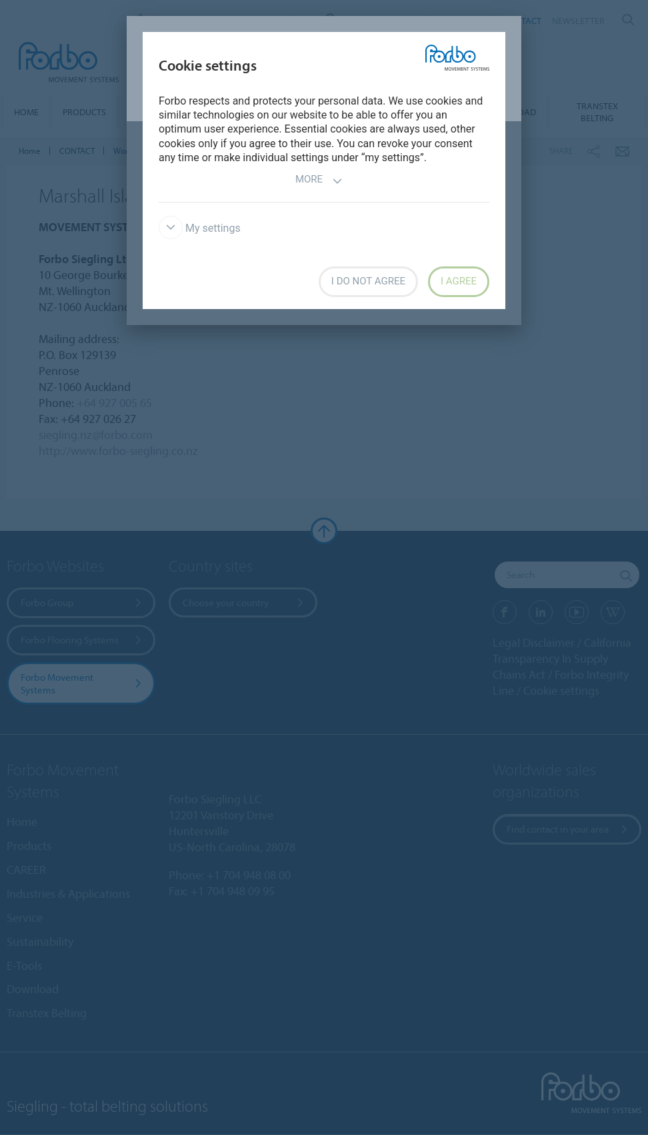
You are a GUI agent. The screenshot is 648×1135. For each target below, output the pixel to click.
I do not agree (368, 281)
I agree (459, 281)
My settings (200, 228)
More (319, 181)
